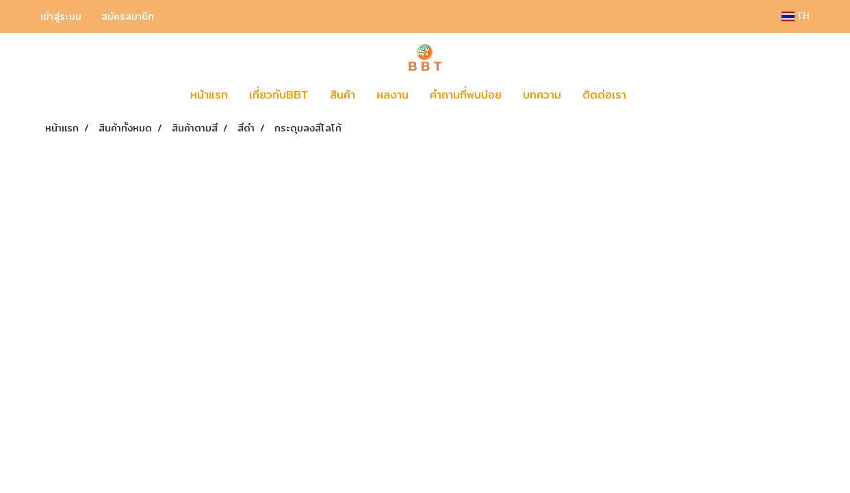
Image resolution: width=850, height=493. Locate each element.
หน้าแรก (209, 94)
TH (796, 16)
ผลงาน (392, 94)
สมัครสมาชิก (127, 16)
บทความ (542, 94)
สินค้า (342, 94)
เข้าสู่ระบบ (60, 16)
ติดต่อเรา (604, 94)
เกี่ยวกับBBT (279, 94)
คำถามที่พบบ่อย (466, 94)
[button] (657, 95)
